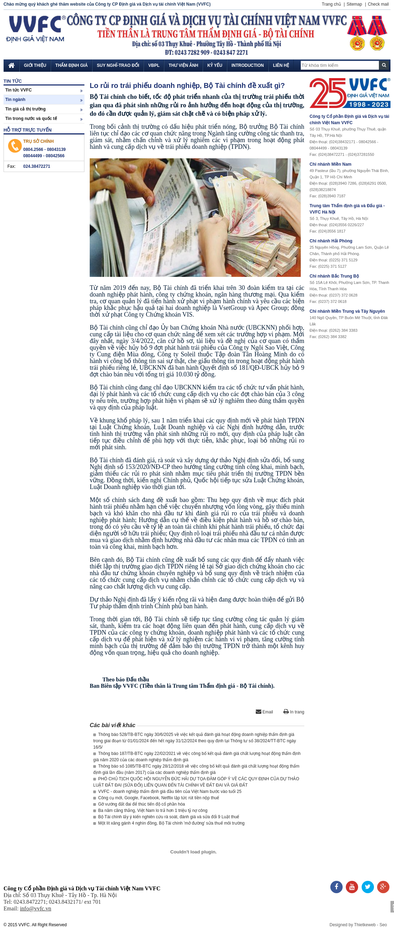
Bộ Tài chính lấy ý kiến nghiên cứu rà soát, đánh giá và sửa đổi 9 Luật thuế (166, 816)
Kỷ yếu (214, 65)
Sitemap (354, 4)
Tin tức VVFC (44, 90)
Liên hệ (281, 65)
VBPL (153, 65)
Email (264, 712)
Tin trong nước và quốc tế (44, 118)
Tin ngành (44, 99)
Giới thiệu (35, 65)
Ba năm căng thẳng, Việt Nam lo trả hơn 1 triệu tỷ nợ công (150, 810)
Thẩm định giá (71, 65)
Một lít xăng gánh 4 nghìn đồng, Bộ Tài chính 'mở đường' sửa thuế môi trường (168, 823)
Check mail (378, 4)
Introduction (247, 65)
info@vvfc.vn (35, 908)
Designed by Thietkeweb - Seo (358, 924)
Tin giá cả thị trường (44, 109)
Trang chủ (331, 4)
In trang (294, 712)
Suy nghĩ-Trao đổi (118, 65)
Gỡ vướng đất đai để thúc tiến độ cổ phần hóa (139, 804)
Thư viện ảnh (183, 65)
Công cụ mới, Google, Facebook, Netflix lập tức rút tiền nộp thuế (156, 797)
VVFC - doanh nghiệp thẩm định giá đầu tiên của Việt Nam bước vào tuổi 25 (167, 791)
